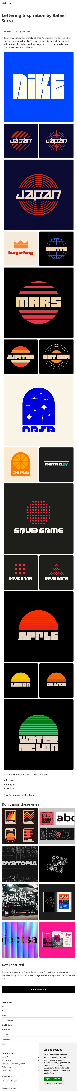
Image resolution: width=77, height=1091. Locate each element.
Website (10, 788)
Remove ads (6, 1060)
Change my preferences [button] (54, 1083)
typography (6, 1039)
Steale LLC (13, 1088)
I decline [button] (57, 1079)
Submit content (38, 989)
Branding (5, 1016)
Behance (10, 780)
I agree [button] (48, 1079)
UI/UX (4, 1044)
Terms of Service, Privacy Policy (13, 1064)
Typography (14, 795)
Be (3, 1080)
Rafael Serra (9, 38)
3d (3, 1006)
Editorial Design (7, 1020)
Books (4, 1011)
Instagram (11, 784)
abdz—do (6, 3)
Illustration (6, 1030)
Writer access (7, 1067)
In (7, 1080)
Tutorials (5, 1034)
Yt (11, 1080)
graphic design (28, 795)
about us (5, 1057)
